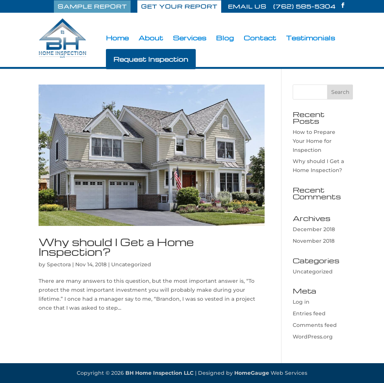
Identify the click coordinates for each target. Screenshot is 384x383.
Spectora (59, 264)
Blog (225, 38)
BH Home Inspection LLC (159, 373)
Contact (260, 38)
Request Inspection (150, 59)
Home (117, 38)
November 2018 (314, 241)
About (150, 38)
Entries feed (309, 313)
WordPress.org (313, 336)
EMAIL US (247, 7)
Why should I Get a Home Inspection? (116, 246)
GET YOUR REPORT (179, 6)
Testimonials (310, 38)
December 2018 (314, 229)
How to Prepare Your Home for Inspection (314, 141)
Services (189, 38)
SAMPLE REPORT (92, 6)
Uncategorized (131, 264)
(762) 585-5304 (304, 7)
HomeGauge (251, 373)
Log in (301, 301)
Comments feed (315, 325)
